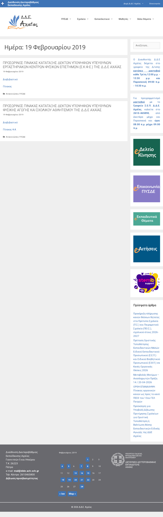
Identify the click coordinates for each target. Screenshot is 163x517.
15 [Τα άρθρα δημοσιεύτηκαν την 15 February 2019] (88, 473)
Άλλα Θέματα (147, 19)
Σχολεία (84, 19)
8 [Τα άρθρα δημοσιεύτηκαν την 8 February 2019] (87, 466)
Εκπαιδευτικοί (105, 19)
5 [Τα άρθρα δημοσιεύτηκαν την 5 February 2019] (68, 466)
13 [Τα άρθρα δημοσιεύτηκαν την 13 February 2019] (75, 473)
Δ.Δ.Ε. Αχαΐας (85, 507)
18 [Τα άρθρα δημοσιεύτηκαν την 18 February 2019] (63, 480)
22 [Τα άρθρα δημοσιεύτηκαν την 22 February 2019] (88, 480)
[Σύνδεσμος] (146, 164)
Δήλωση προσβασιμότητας (22, 478)
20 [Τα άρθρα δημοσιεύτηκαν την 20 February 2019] (75, 480)
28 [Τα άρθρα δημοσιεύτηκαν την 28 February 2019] (82, 486)
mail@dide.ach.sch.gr (26, 470)
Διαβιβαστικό (10, 79)
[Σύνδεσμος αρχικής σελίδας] (22, 21)
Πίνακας (7, 86)
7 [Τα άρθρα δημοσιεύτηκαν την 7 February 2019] (81, 466)
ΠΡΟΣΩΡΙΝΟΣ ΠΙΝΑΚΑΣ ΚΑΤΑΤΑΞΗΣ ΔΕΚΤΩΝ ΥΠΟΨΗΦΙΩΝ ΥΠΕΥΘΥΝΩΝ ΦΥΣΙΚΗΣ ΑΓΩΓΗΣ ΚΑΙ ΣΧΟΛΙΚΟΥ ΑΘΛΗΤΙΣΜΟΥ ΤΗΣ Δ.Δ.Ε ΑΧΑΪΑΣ (57, 108)
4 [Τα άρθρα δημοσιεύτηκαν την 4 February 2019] (62, 466)
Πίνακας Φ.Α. (9, 129)
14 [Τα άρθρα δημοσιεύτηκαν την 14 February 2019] (82, 473)
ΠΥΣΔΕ (67, 19)
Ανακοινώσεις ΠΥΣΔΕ (15, 94)
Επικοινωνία (154, 3)
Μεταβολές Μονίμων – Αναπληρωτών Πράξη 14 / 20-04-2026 (146, 378)
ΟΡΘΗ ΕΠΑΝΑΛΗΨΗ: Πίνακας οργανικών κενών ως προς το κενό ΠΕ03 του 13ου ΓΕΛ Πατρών (146, 394)
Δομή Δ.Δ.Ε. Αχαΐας (135, 3)
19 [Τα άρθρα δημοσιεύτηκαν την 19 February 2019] (69, 480)
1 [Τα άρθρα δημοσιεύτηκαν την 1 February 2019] (87, 459)
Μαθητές (126, 19)
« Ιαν (62, 493)
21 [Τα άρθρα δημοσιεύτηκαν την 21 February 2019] (82, 480)
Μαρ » (72, 493)
